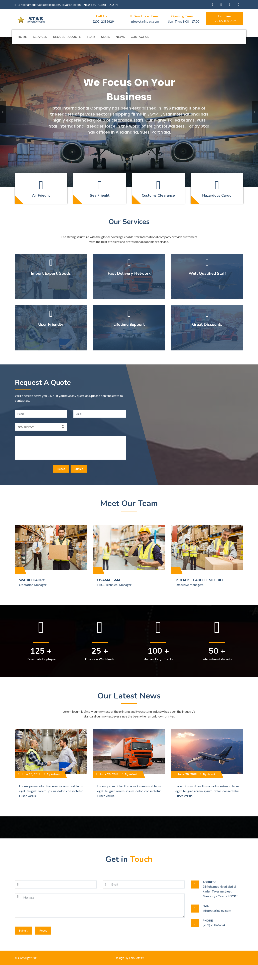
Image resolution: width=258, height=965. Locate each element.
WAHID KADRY (32, 580)
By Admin (52, 774)
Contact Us (140, 37)
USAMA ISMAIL (110, 580)
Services (40, 37)
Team (91, 37)
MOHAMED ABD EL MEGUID (199, 580)
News (120, 37)
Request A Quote (67, 37)
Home (22, 37)
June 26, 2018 (29, 774)
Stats (105, 37)
